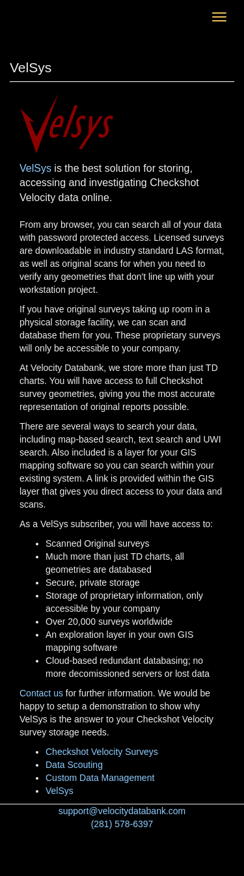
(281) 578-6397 (122, 824)
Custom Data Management (100, 778)
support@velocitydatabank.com (122, 811)
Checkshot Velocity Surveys (102, 751)
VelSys (35, 168)
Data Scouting (74, 765)
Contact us (41, 693)
